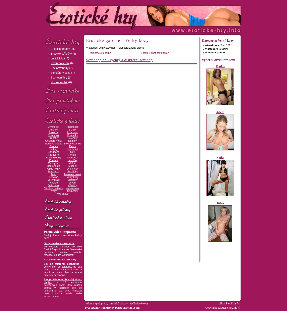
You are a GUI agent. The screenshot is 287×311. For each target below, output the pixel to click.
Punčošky (53, 171)
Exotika (53, 146)
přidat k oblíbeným (229, 303)
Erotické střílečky (61, 53)
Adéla (220, 112)
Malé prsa (53, 163)
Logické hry (58, 58)
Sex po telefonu (63, 100)
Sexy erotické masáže (59, 243)
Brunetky (54, 138)
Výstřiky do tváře (53, 188)
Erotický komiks (72, 143)
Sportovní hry (59, 77)
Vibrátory (73, 180)
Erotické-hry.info (111, 15)
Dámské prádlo (53, 143)
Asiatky (53, 129)
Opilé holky (53, 168)
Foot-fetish (73, 149)
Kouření (53, 160)
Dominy (72, 140)
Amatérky (53, 127)
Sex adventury (60, 68)
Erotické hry (63, 41)
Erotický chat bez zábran (155, 53)
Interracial (72, 157)
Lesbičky (72, 160)
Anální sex (72, 127)
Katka (220, 66)
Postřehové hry (60, 63)
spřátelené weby (139, 303)
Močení (72, 166)
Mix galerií (63, 193)
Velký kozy (73, 177)
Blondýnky (53, 135)
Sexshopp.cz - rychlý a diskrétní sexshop (119, 60)
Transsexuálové (72, 174)
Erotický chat (63, 110)
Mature (72, 163)
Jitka (220, 203)
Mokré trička (53, 166)
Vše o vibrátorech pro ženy (60, 259)
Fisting (53, 149)
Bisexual (53, 132)
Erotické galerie (63, 120)
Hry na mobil (59, 82)
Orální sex (72, 168)
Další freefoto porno (100, 53)
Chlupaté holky (53, 140)
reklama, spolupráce (96, 303)
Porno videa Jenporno (60, 232)
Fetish (72, 146)
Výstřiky (72, 185)
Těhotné (53, 177)
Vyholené (53, 185)
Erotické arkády (60, 48)
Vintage (53, 182)
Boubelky (72, 135)
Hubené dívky (53, 157)
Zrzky (53, 191)
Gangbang (53, 152)
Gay (72, 152)
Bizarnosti (72, 132)
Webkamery (72, 188)
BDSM (72, 129)
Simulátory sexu (61, 72)
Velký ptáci (53, 180)
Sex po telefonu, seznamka (61, 264)
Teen (53, 174)
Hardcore (53, 154)
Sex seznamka (63, 90)
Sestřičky (72, 171)
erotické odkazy (119, 303)
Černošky (72, 191)
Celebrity (73, 138)
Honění (72, 154)
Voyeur (72, 182)
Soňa (220, 158)
